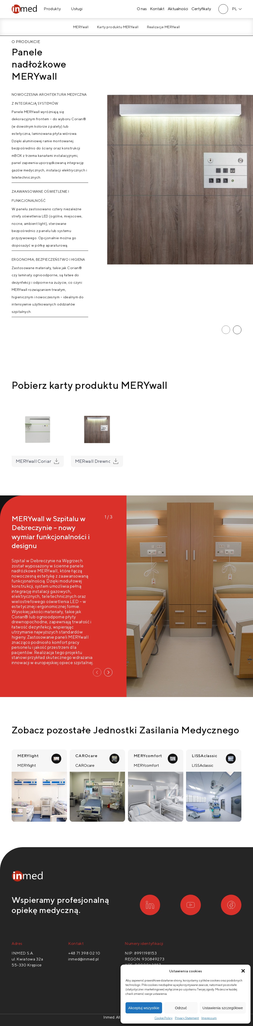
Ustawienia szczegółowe (223, 1008)
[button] (243, 970)
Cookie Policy (163, 1018)
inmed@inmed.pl (83, 959)
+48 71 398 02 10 (84, 953)
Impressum (209, 1018)
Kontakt (157, 9)
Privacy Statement (187, 1018)
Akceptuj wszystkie (143, 1008)
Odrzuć (181, 1008)
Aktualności (178, 9)
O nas (142, 9)
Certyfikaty (201, 9)
